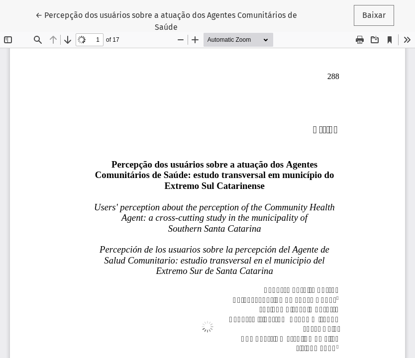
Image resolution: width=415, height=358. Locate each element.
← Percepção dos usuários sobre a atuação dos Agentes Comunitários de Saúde (166, 20)
